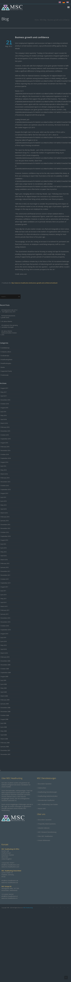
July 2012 (3, 544)
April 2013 (4, 509)
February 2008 (5, 743)
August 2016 (4, 408)
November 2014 (5, 450)
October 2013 (5, 485)
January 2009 (5, 704)
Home (37, 20)
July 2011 (3, 591)
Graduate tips (5, 355)
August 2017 (4, 388)
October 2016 (5, 404)
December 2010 (5, 618)
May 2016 (4, 415)
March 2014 (4, 474)
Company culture (6, 352)
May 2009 (4, 688)
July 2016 (3, 411)
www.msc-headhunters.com (10, 867)
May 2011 (4, 598)
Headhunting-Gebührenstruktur (48, 796)
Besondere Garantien (44, 784)
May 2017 (4, 392)
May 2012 (4, 552)
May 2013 (4, 505)
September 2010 (6, 630)
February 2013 (5, 517)
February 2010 (5, 657)
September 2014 (6, 458)
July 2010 (3, 637)
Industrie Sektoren (44, 828)
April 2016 (4, 419)
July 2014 (3, 466)
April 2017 (4, 396)
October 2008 (5, 715)
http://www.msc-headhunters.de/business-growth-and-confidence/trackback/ (34, 283)
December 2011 (5, 571)
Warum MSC (42, 808)
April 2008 (4, 735)
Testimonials (4, 375)
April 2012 (4, 556)
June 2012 (4, 548)
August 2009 (4, 676)
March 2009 (4, 696)
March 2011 (4, 606)
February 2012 (5, 563)
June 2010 (4, 641)
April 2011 (4, 602)
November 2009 (5, 665)
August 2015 (4, 443)
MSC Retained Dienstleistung (47, 832)
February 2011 (5, 610)
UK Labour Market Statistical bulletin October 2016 (9, 333)
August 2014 (4, 462)
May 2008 (4, 731)
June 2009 (4, 684)
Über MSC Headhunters (45, 836)
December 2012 (5, 524)
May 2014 (4, 470)
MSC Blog (43, 20)
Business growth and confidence (32, 37)
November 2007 (5, 754)
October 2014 (5, 454)
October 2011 (5, 579)
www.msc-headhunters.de (9, 882)
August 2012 (4, 540)
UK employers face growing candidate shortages (9, 326)
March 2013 (4, 513)
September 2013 (6, 489)
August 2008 (4, 719)
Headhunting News (6, 359)
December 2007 (5, 750)
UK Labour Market (6, 321)
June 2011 (4, 595)
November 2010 (5, 622)
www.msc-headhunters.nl (9, 898)
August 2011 (4, 587)
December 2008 (5, 707)
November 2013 (5, 482)
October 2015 (5, 435)
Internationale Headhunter (46, 800)
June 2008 (4, 727)
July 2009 (3, 680)
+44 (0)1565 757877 (7, 863)
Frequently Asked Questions (47, 824)
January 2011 (5, 614)
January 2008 (5, 746)
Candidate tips (5, 348)
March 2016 (4, 423)
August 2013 (4, 493)
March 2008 (4, 739)
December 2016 (5, 400)
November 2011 (5, 575)
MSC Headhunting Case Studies (48, 804)
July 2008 (3, 723)
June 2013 (4, 501)
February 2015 (5, 447)
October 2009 (5, 669)
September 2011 (6, 583)
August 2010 (4, 634)
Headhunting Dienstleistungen (47, 792)
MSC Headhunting (28, 907)
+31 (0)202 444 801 (7, 894)
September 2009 (6, 672)
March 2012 (4, 559)
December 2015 (5, 431)
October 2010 (5, 626)
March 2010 (4, 653)
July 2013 (3, 497)
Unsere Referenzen (44, 840)
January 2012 (5, 567)
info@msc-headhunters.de (9, 880)
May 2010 (4, 645)
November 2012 (5, 528)
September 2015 (6, 439)
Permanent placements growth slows (8, 316)
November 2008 (5, 711)
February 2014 (5, 478)
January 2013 (5, 520)
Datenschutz (42, 788)
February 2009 (5, 700)
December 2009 (5, 661)
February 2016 (5, 427)
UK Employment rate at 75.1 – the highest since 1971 (9, 311)
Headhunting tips (6, 363)
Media (3, 367)
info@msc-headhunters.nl (9, 896)
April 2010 (4, 649)
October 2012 (5, 532)
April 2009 (4, 692)
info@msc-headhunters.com (10, 865)
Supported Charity (6, 371)
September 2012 (6, 536)
